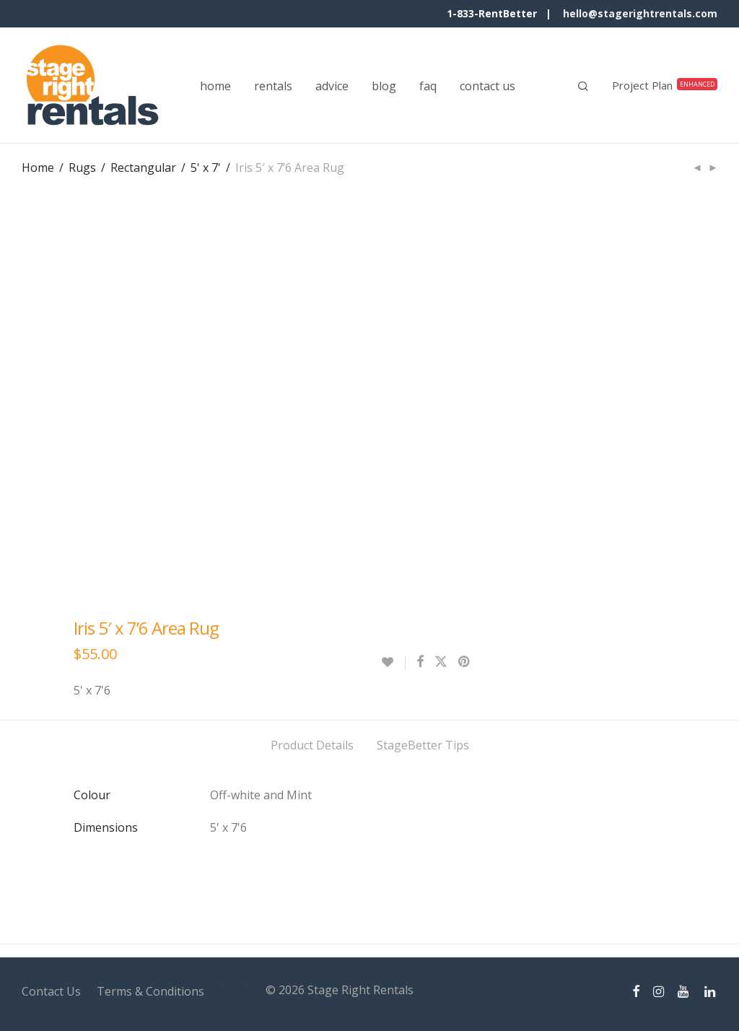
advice (332, 86)
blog (384, 86)
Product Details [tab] (312, 745)
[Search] (583, 86)
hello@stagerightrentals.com (640, 13)
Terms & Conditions (150, 991)
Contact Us (51, 991)
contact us (487, 86)
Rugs (82, 167)
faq (428, 86)
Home (38, 167)
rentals (273, 86)
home (215, 86)
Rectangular (143, 167)
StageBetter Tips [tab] (423, 745)
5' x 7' (206, 167)
